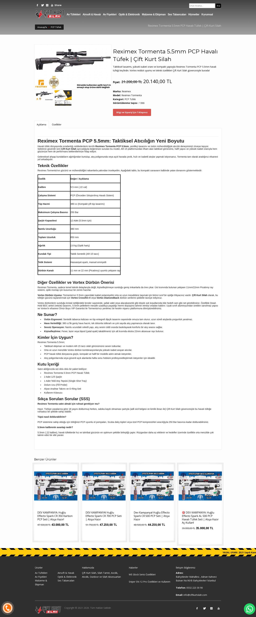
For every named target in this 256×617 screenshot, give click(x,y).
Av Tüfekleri (73, 14)
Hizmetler (194, 14)
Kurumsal (207, 14)
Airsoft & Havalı (92, 14)
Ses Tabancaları (177, 14)
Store (57, 5)
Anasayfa (42, 27)
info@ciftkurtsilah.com (195, 594)
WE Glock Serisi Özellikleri (142, 574)
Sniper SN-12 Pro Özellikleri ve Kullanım (149, 581)
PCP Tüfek (56, 27)
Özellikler (56, 124)
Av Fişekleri (109, 14)
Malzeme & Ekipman (154, 14)
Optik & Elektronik (129, 14)
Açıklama (41, 124)
